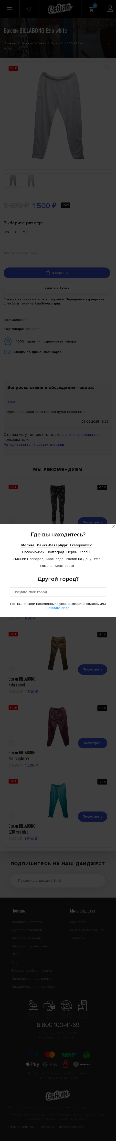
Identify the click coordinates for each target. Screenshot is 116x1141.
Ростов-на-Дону (78, 559)
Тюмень (46, 566)
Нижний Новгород (28, 559)
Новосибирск (33, 552)
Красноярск (64, 566)
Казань (85, 552)
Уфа (97, 559)
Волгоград (55, 552)
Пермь (71, 552)
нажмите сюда (58, 608)
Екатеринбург (81, 545)
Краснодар (54, 559)
